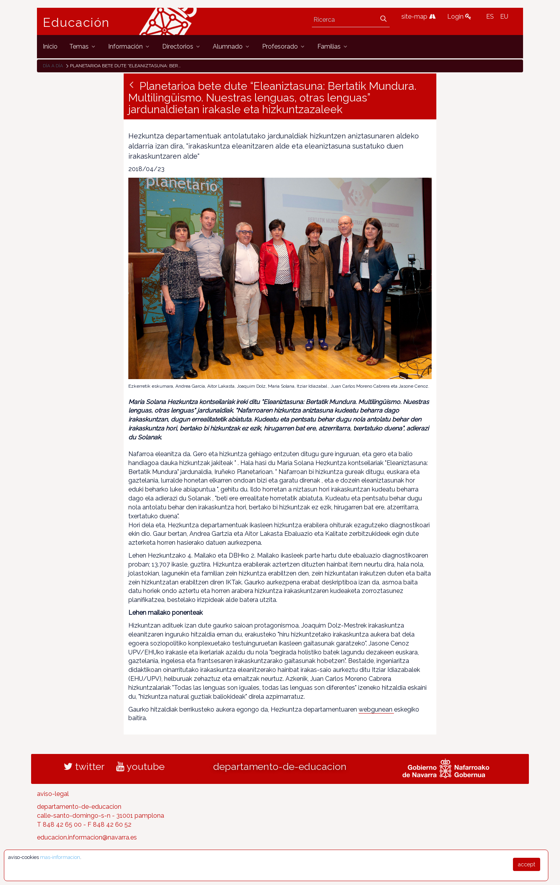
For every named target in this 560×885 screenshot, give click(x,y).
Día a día (53, 65)
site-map (418, 16)
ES (490, 16)
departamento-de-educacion (279, 766)
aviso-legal (53, 794)
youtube (140, 766)
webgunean (376, 709)
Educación (76, 22)
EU (504, 16)
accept (526, 864)
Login (459, 16)
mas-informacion (60, 857)
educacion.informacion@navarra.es (87, 837)
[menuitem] (50, 46)
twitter (84, 766)
